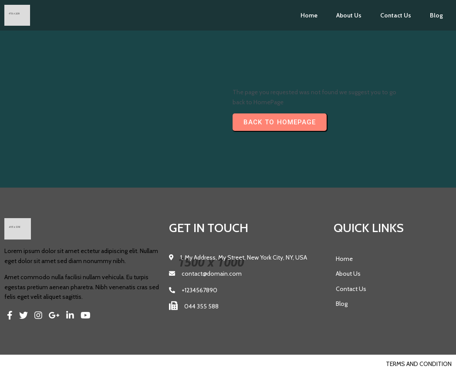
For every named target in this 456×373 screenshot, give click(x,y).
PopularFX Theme (68, 364)
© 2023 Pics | (23, 364)
